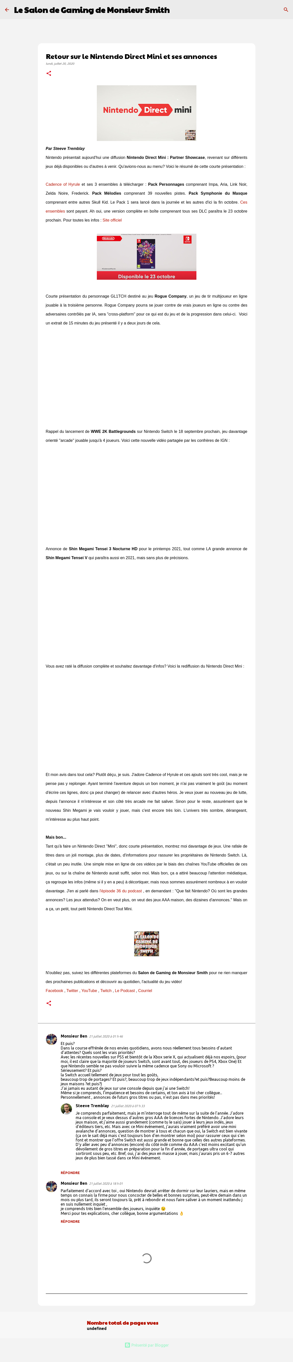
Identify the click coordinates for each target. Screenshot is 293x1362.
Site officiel (112, 220)
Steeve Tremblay (92, 1105)
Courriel (145, 991)
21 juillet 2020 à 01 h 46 (106, 1036)
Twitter (72, 991)
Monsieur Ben (74, 1036)
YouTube (89, 991)
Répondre (70, 1173)
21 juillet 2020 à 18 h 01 (106, 1183)
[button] (49, 73)
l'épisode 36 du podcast (121, 891)
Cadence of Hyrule (63, 184)
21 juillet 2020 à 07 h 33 (128, 1106)
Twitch (106, 991)
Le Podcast (125, 991)
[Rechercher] (176, 10)
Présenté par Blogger (146, 1345)
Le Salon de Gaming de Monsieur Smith (92, 9)
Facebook (54, 991)
